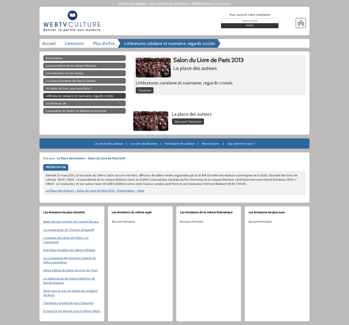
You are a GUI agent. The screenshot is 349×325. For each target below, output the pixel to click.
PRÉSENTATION (56, 167)
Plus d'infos (104, 43)
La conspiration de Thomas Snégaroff (68, 230)
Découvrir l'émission (188, 121)
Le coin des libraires (144, 143)
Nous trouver (210, 143)
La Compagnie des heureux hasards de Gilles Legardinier (69, 260)
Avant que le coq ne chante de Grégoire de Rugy (70, 293)
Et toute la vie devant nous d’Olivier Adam (71, 311)
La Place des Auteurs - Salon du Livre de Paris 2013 (152, 3)
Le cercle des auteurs (108, 143)
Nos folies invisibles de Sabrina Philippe (69, 250)
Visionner (144, 90)
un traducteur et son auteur (65, 73)
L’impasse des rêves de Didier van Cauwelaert (66, 240)
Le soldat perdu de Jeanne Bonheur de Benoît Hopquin (69, 281)
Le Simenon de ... (57, 103)
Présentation (221, 3)
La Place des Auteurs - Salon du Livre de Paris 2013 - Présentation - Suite (95, 190)
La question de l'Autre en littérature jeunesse (76, 111)
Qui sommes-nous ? (241, 143)
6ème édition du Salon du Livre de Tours (70, 270)
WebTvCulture (201, 3)
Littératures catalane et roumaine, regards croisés (169, 43)
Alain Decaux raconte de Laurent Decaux (71, 221)
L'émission (74, 43)
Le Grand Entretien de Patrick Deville (71, 81)
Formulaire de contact (179, 143)
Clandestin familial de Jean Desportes (68, 303)
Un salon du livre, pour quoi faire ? (69, 88)
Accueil (49, 43)
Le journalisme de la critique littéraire (71, 65)
